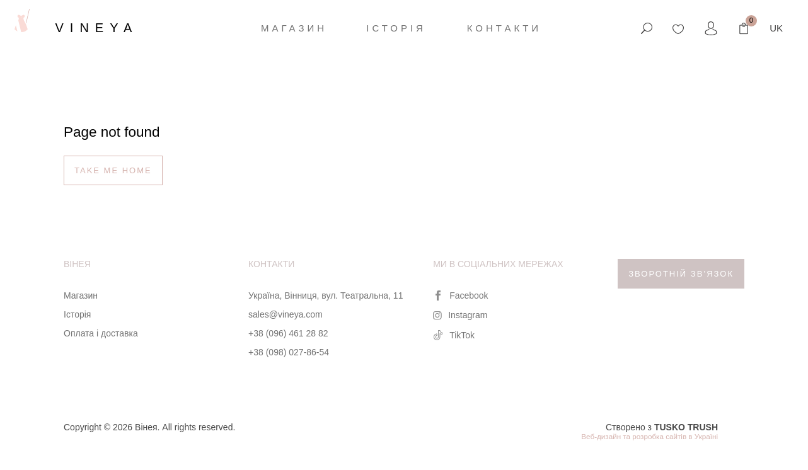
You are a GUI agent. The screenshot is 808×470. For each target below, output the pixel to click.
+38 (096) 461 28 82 (288, 333)
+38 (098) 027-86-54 (288, 352)
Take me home (113, 170)
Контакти (504, 28)
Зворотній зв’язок (681, 273)
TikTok (454, 335)
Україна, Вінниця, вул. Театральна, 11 (325, 295)
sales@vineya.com (285, 314)
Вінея (77, 264)
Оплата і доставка (101, 333)
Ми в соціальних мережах (498, 264)
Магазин (294, 28)
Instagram (460, 315)
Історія (396, 28)
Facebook (460, 295)
